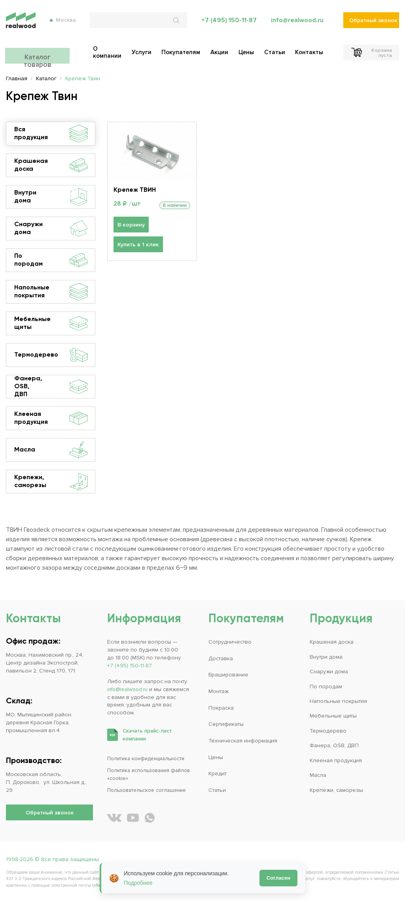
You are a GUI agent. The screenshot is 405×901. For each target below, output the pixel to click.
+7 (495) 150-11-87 (228, 24)
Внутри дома (51, 197)
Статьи (217, 790)
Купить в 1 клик (137, 245)
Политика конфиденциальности (149, 758)
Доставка (220, 658)
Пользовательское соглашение (150, 790)
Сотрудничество (230, 641)
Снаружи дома (51, 228)
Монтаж (218, 691)
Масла (51, 450)
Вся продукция (51, 134)
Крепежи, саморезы (51, 481)
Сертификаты (226, 724)
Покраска (221, 708)
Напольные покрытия (51, 292)
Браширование (228, 674)
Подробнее (138, 883)
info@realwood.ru (297, 24)
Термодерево (51, 355)
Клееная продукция (51, 418)
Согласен (278, 878)
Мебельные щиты (51, 323)
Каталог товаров (49, 54)
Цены (215, 757)
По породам (51, 260)
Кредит (217, 773)
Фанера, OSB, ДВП (51, 387)
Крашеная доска (51, 165)
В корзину (130, 225)
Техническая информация (242, 740)
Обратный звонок (373, 24)
